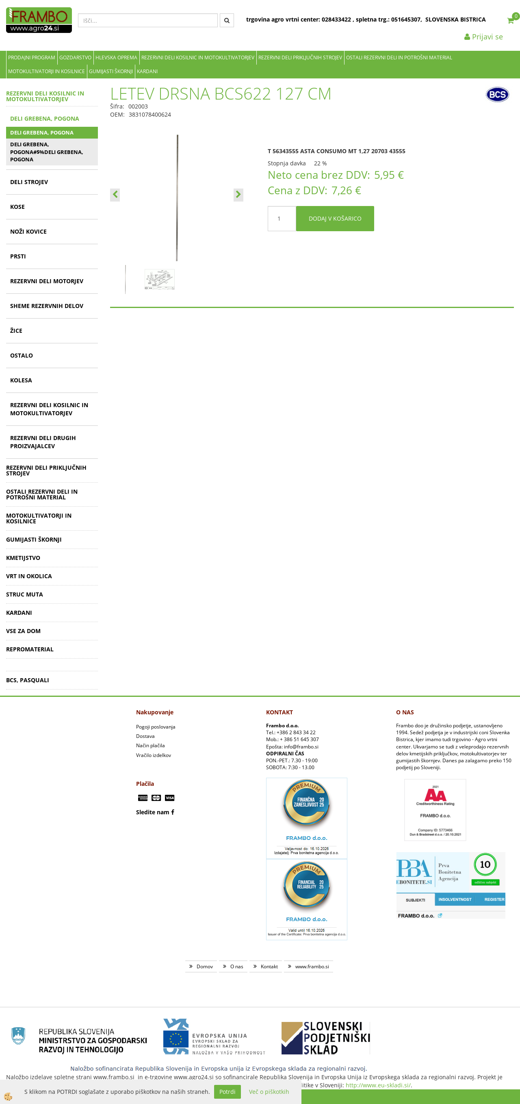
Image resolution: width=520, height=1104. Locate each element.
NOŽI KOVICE (28, 231)
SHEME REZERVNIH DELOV (46, 306)
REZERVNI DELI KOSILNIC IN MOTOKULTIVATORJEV (197, 57)
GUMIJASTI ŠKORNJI (111, 71)
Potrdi (227, 1091)
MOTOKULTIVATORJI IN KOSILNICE (46, 71)
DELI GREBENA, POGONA (44, 118)
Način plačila (150, 745)
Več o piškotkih (269, 1091)
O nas (236, 966)
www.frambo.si (312, 966)
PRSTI (18, 256)
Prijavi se (483, 36)
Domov (205, 966)
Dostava (145, 736)
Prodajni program (31, 57)
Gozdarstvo (75, 57)
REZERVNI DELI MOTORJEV (46, 281)
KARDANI (147, 71)
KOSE (17, 206)
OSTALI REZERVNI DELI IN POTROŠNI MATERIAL (399, 57)
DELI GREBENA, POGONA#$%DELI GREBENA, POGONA (46, 152)
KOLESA (21, 380)
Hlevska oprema (116, 57)
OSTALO (21, 355)
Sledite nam (152, 812)
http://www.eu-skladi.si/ (378, 1085)
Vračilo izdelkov (153, 755)
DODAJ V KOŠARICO (335, 218)
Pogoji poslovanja (156, 726)
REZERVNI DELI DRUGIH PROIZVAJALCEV (43, 442)
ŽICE (16, 330)
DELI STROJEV (29, 182)
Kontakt (269, 966)
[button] (238, 195)
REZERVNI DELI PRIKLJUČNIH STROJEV (300, 57)
